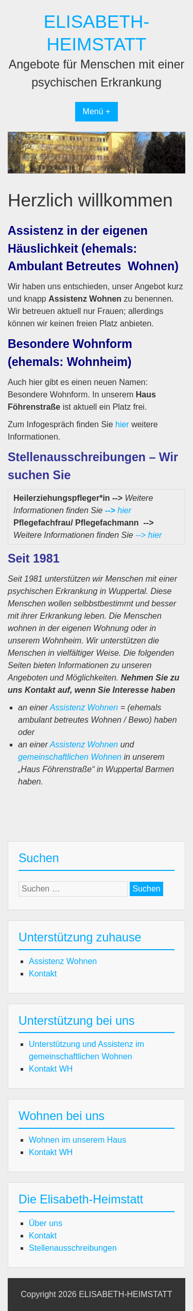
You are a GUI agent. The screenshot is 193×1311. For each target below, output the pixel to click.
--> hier (148, 535)
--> (110, 510)
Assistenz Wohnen (84, 707)
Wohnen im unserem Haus (77, 1139)
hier (122, 424)
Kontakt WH (51, 1068)
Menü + (97, 111)
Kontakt (43, 973)
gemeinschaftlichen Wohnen (69, 757)
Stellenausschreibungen (73, 1248)
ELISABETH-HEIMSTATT (125, 1294)
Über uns (45, 1223)
